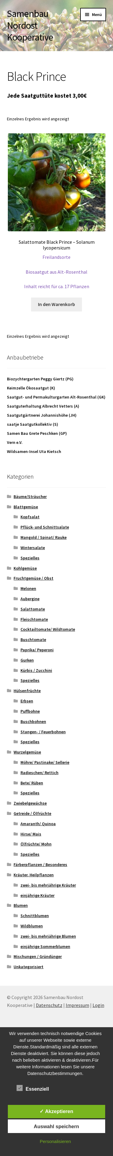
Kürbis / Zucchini (36, 670)
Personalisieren (55, 1141)
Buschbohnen (33, 721)
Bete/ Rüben (31, 783)
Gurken (27, 660)
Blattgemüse (26, 507)
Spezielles (29, 558)
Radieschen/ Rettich (39, 772)
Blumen (21, 905)
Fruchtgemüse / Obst (33, 578)
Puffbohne (30, 711)
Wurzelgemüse (27, 752)
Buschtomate (33, 639)
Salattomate (32, 609)
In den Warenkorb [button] (56, 304)
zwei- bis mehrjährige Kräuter (48, 885)
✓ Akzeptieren (56, 1111)
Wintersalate (32, 547)
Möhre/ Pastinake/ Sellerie (44, 762)
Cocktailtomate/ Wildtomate (47, 629)
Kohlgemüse (25, 568)
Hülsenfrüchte (27, 690)
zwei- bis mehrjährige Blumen (48, 936)
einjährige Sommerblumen (45, 946)
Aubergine (29, 598)
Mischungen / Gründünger (38, 956)
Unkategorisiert (28, 966)
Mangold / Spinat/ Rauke (43, 537)
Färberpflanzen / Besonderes (40, 864)
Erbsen (26, 701)
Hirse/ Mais (30, 834)
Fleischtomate (34, 619)
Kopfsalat (29, 516)
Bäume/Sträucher (30, 496)
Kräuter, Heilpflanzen (34, 875)
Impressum (77, 1005)
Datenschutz (49, 1005)
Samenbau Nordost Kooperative (30, 25)
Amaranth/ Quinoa (38, 823)
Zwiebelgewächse (30, 803)
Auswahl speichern (56, 1126)
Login (98, 1005)
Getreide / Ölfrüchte (32, 813)
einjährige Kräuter (37, 895)
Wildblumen (31, 926)
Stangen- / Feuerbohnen (43, 731)
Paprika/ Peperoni (37, 650)
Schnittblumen (34, 915)
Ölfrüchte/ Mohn (36, 844)
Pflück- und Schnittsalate (44, 527)
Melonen (28, 588)
